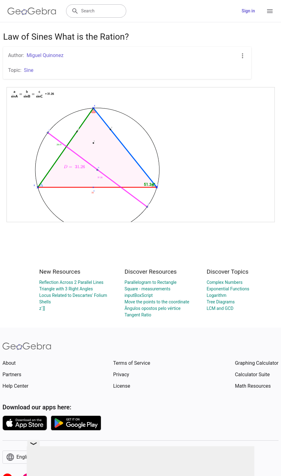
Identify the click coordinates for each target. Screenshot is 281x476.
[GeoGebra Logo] (31, 11)
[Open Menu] (270, 11)
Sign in (248, 10)
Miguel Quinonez (45, 55)
